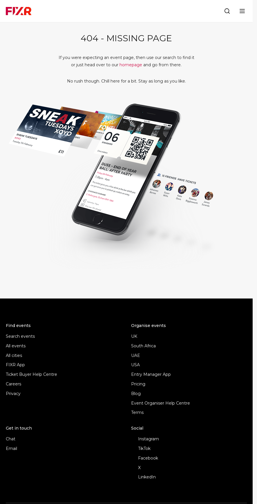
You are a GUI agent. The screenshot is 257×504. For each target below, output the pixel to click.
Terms (137, 412)
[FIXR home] (18, 11)
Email (11, 448)
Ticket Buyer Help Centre (31, 374)
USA (135, 364)
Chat (10, 439)
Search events (20, 336)
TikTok (141, 448)
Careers (13, 384)
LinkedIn (143, 477)
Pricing (138, 384)
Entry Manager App (151, 374)
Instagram (145, 439)
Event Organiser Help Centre (160, 403)
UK (134, 336)
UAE (135, 355)
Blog (136, 393)
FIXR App (15, 364)
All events (16, 346)
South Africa (143, 346)
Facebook (144, 458)
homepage (131, 64)
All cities (14, 355)
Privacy (13, 393)
